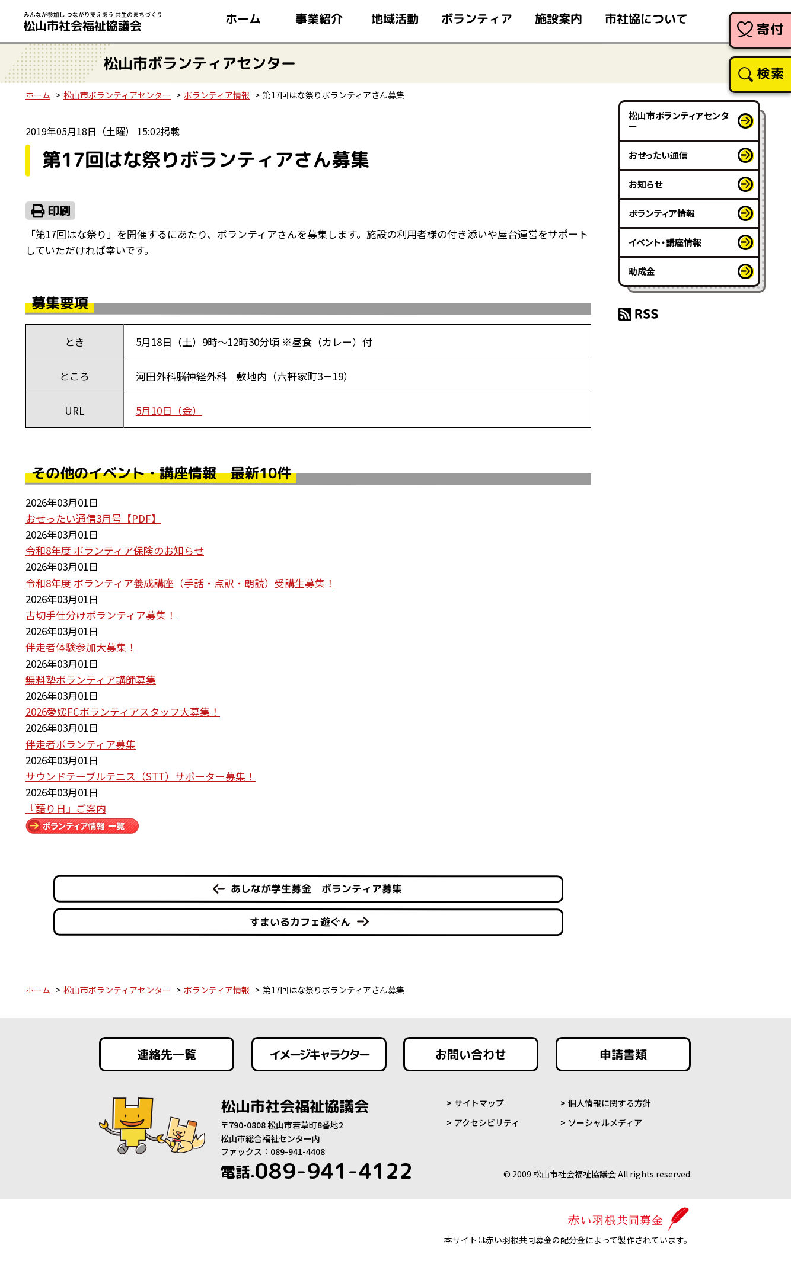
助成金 (642, 271)
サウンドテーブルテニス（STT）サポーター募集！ (140, 776)
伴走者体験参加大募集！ (80, 646)
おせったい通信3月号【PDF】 (93, 518)
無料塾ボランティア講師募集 (90, 679)
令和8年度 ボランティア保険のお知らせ (114, 550)
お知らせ (645, 184)
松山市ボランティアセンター (117, 95)
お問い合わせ (470, 1054)
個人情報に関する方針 (609, 1103)
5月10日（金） (169, 410)
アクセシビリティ (486, 1122)
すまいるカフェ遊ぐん (300, 922)
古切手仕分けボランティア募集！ (100, 614)
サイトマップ (479, 1103)
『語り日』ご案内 (65, 808)
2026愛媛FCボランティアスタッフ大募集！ (122, 711)
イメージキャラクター (319, 1054)
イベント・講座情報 (665, 242)
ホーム (37, 95)
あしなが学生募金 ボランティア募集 (316, 888)
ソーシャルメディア (605, 1122)
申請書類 (623, 1054)
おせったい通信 (658, 155)
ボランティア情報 (217, 95)
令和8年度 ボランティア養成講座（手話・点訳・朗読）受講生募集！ (180, 582)
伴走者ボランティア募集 (80, 744)
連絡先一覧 (166, 1054)
